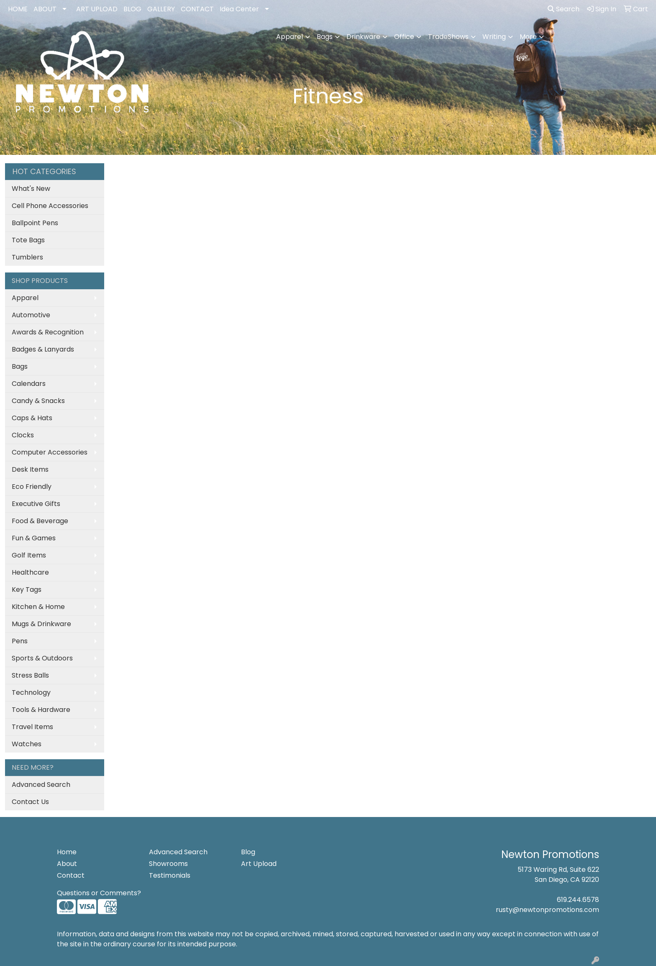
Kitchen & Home (38, 606)
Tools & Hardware (41, 709)
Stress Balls (30, 675)
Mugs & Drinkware (41, 624)
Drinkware (363, 36)
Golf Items (29, 555)
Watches (26, 744)
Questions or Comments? (99, 893)
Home (67, 852)
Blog (248, 852)
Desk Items (30, 469)
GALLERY (161, 9)
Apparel (289, 36)
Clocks (23, 435)
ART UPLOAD (97, 9)
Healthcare (30, 572)
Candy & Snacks (38, 401)
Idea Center (239, 9)
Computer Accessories (49, 452)
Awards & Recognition (48, 332)
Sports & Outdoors (42, 658)
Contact (71, 875)
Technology (31, 692)
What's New (31, 188)
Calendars (29, 383)
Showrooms (168, 863)
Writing (494, 36)
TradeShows (448, 36)
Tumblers (27, 257)
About (67, 863)
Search (563, 9)
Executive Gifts (36, 504)
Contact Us (30, 802)
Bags (325, 36)
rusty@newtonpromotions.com (547, 910)
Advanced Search (41, 784)
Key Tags (26, 589)
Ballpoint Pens (35, 223)
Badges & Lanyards (43, 349)
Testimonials (169, 875)
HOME (18, 9)
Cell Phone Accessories (50, 206)
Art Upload (259, 863)
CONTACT (197, 9)
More (528, 36)
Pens (20, 641)
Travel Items (32, 727)
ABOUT (44, 9)
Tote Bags (28, 240)
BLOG (132, 9)
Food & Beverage (40, 521)
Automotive (31, 315)
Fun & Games (34, 538)
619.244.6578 (578, 899)
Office (404, 36)
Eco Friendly (31, 486)
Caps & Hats (32, 418)
